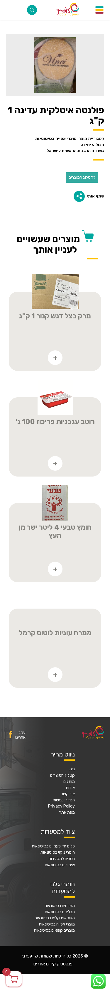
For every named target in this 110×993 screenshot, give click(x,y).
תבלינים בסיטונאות (60, 912)
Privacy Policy (61, 806)
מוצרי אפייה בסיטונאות (57, 924)
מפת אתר (67, 812)
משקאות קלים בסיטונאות (54, 918)
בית (72, 769)
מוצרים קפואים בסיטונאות (54, 930)
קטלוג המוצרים (62, 775)
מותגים (69, 781)
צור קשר (68, 794)
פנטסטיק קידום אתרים (52, 964)
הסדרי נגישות (64, 800)
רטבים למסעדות (61, 859)
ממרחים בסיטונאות (59, 906)
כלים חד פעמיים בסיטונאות (53, 846)
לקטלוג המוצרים (82, 177)
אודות (70, 788)
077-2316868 (10, 10)
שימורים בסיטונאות (60, 865)
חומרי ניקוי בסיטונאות (57, 852)
